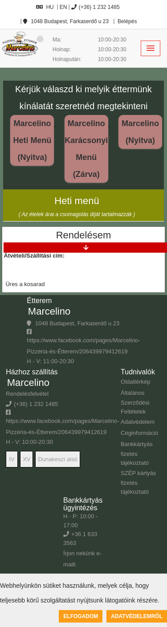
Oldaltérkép (135, 381)
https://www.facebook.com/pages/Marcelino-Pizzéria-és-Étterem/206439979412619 (83, 342)
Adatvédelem (138, 421)
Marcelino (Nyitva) (140, 132)
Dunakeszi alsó (57, 459)
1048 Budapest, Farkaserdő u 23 (66, 21)
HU (44, 7)
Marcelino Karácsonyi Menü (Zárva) (86, 149)
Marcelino (49, 311)
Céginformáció (139, 433)
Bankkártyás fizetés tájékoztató (137, 453)
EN (63, 7)
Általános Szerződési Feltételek (135, 402)
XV (26, 459)
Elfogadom (80, 616)
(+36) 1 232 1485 (95, 7)
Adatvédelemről (137, 616)
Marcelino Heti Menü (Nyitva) (32, 140)
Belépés (126, 21)
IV (11, 459)
